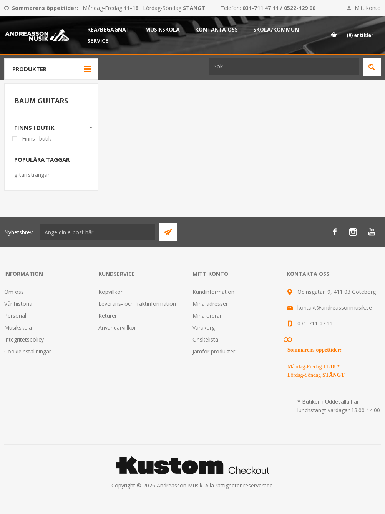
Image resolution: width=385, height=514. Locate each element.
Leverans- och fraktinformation (137, 303)
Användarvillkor (117, 327)
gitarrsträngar (32, 174)
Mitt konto (368, 8)
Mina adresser (210, 303)
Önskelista (205, 339)
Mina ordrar (207, 315)
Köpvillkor (110, 291)
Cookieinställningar (27, 351)
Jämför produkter (213, 351)
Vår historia (18, 303)
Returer (107, 315)
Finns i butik (34, 127)
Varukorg (203, 327)
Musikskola (18, 327)
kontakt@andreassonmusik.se (334, 307)
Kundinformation (213, 291)
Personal (15, 315)
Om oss (14, 291)
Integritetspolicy (24, 339)
